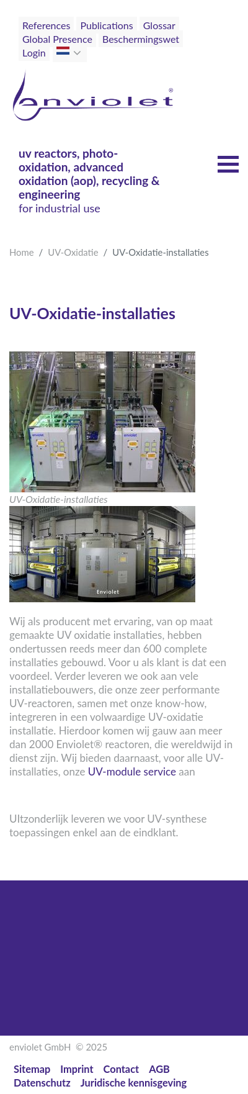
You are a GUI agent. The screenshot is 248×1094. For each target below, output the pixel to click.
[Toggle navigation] (211, 48)
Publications (106, 25)
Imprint (76, 1069)
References (46, 25)
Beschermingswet (140, 39)
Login (34, 52)
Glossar (159, 25)
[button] (78, 52)
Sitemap (32, 1069)
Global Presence (57, 39)
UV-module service (132, 771)
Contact (122, 1069)
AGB (159, 1069)
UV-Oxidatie (73, 252)
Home (21, 252)
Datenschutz (42, 1082)
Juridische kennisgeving (134, 1082)
